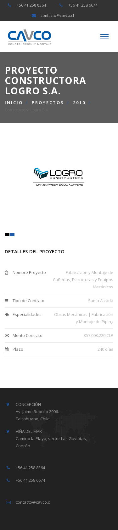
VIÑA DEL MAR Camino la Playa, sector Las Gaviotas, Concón (51, 438)
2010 (79, 102)
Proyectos (48, 102)
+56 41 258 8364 (31, 5)
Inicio (14, 102)
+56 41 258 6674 (83, 5)
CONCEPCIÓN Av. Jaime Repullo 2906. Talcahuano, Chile (37, 411)
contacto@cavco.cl (57, 15)
